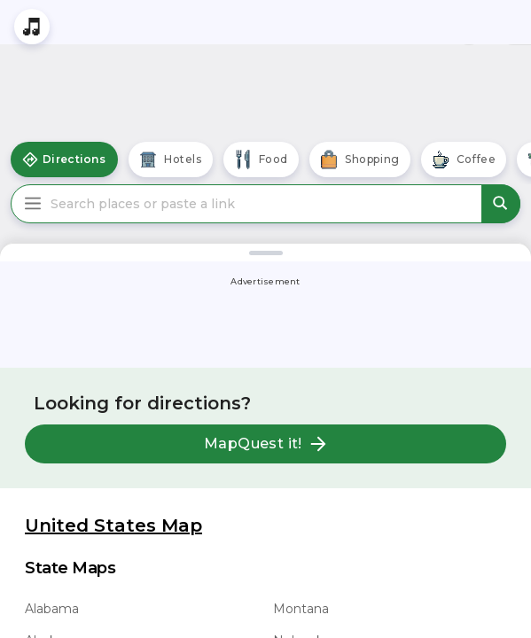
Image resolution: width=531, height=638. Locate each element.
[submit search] (500, 203)
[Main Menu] (33, 204)
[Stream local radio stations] (32, 26)
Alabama (52, 609)
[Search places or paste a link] (265, 203)
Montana (301, 609)
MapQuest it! (265, 444)
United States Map (113, 525)
